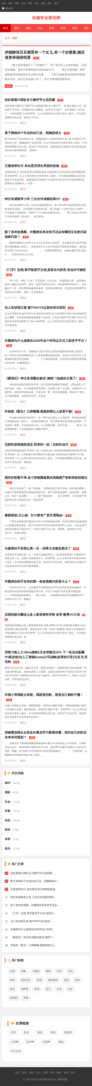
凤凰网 (68, 1032)
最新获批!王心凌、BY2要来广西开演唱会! (34, 515)
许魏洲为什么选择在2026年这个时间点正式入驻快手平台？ (46, 340)
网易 (60, 1041)
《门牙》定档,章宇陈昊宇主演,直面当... (32, 913)
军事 (30, 3)
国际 (17, 3)
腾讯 (53, 1032)
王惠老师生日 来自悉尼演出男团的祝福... (33, 889)
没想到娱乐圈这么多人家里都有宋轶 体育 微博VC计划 (42, 614)
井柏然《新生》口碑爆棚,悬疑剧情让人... (33, 945)
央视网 (46, 1041)
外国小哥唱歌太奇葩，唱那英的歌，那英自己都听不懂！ (44, 695)
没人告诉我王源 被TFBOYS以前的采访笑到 (35, 307)
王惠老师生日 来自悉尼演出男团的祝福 (32, 166)
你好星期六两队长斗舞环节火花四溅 (30, 100)
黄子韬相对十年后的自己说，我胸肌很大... (34, 881)
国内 (10, 3)
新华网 (30, 1041)
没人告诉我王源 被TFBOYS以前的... (31, 921)
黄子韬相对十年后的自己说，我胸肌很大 (33, 133)
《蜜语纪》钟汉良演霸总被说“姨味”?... (32, 937)
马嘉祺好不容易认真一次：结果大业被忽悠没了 (38, 548)
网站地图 (62, 1079)
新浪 (26, 1032)
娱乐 (56, 3)
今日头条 (16, 1051)
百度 (13, 1032)
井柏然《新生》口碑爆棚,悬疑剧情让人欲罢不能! (39, 411)
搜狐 (39, 1032)
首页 (4, 3)
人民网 (14, 1041)
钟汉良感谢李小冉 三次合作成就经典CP (32, 199)
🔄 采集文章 (7, 8)
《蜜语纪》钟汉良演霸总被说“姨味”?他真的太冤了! (41, 378)
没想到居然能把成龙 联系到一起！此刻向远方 (36, 444)
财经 (43, 3)
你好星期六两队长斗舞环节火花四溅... (32, 873)
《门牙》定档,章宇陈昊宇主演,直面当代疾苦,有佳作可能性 (45, 270)
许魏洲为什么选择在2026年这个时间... (32, 929)
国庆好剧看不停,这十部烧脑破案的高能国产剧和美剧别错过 (46, 477)
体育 (50, 3)
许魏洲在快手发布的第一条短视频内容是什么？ (38, 581)
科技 (37, 3)
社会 (23, 3)
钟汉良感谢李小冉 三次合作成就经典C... (33, 897)
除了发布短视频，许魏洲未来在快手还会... (34, 905)
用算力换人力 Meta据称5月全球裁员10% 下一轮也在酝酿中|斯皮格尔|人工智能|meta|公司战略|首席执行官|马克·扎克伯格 (46, 657)
